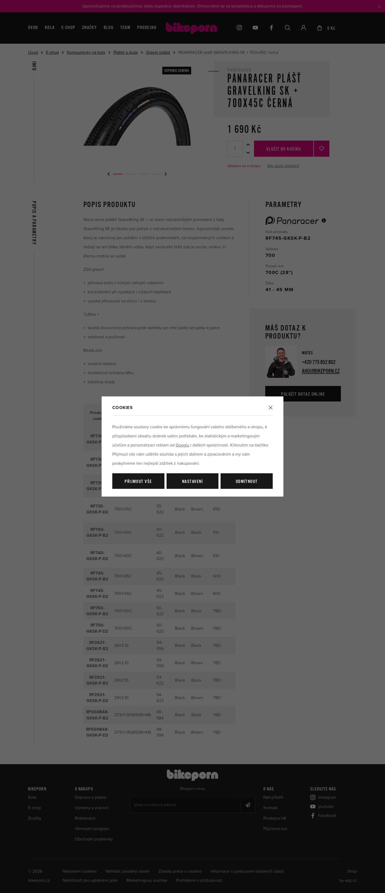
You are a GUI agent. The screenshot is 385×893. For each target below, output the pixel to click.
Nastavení (192, 482)
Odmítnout (247, 482)
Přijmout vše (138, 482)
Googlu (182, 445)
